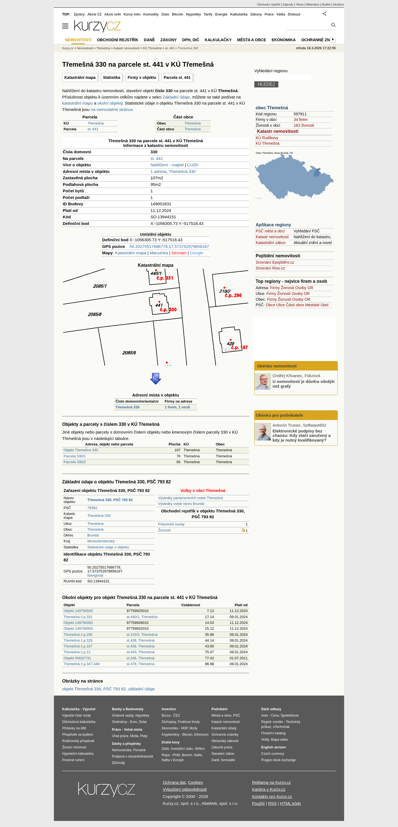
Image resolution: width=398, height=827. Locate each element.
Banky (117, 709)
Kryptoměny (170, 735)
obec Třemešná (272, 107)
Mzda (134, 736)
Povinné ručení (73, 760)
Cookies (195, 782)
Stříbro (200, 749)
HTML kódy (290, 803)
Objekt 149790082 (78, 623)
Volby (265, 740)
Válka (280, 14)
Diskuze (294, 14)
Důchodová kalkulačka (78, 722)
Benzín (187, 755)
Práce (269, 14)
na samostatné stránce (112, 109)
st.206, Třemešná (141, 658)
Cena (275, 715)
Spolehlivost (290, 715)
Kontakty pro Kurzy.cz (272, 796)
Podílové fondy (189, 722)
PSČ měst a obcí (270, 231)
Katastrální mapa (80, 77)
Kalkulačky (218, 40)
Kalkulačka (239, 14)
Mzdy (194, 728)
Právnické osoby (171, 524)
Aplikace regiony (273, 224)
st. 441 (93, 129)
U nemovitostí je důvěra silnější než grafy (303, 383)
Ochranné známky (321, 40)
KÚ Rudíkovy (267, 138)
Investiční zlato (182, 749)
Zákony (256, 14)
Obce (270, 305)
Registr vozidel (272, 722)
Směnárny (119, 722)
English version (273, 747)
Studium (338, 4)
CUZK (192, 164)
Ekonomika (284, 40)
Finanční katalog (273, 733)
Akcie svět (112, 14)
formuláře (228, 760)
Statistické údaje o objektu (108, 547)
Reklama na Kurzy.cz (271, 782)
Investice (169, 709)
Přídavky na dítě (74, 728)
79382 (92, 508)
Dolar (143, 722)
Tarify (208, 14)
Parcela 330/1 (75, 456)
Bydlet (326, 4)
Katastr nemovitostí (277, 131)
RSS (272, 803)
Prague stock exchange (278, 760)
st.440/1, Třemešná (142, 617)
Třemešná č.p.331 (78, 617)
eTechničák (281, 727)
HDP (184, 728)
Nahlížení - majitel (167, 164)
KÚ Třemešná (267, 143)
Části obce (295, 305)
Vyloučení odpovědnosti (185, 789)
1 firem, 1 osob (177, 407)
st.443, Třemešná (141, 652)
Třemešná (96, 123)
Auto (264, 715)
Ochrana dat (174, 782)
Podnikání (219, 709)
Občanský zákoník (225, 741)
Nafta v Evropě (173, 760)
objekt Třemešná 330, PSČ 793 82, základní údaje (108, 688)
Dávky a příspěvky (126, 744)
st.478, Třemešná (141, 664)
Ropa (166, 755)
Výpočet (88, 709)
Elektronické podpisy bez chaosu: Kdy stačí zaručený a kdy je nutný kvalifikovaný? (302, 435)
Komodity (150, 14)
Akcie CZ (94, 14)
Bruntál (93, 535)
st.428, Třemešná (141, 646)
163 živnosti (304, 125)
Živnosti (164, 530)
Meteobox (313, 4)
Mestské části (317, 305)
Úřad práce (120, 736)
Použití (258, 803)
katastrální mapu (77, 103)
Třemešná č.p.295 (78, 634)
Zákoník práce (221, 747)
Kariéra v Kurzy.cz (269, 789)
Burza (166, 715)
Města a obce (251, 40)
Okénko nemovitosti (276, 366)
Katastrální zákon (271, 242)
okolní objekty (110, 103)
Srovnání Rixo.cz (270, 268)
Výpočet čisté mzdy (76, 715)
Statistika (111, 77)
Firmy (275, 288)
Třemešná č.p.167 (78, 646)
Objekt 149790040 (78, 611)
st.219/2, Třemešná (142, 634)
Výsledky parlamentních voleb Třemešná (190, 498)
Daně (149, 40)
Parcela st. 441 (177, 77)
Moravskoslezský (101, 541)
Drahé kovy (171, 742)
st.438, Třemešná (141, 640)
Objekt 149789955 (78, 628)
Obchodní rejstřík (268, 4)
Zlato (165, 14)
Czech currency (272, 754)
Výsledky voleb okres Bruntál (181, 504)
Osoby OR (304, 288)
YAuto (300, 4)
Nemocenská (121, 750)
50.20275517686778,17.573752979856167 (169, 246)
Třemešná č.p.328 (78, 640)
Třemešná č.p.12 (77, 652)
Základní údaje (176, 97)
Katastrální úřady (224, 728)
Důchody (118, 763)
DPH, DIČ (190, 40)
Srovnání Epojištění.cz (275, 262)
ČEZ (176, 715)
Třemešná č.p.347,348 (82, 664)
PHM (176, 755)
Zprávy (79, 14)
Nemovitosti (85, 48)
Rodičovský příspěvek (78, 741)
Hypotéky (193, 14)
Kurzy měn (132, 14)
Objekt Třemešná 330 (81, 450)
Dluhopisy (169, 722)
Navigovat (95, 575)
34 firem (301, 119)
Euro (133, 722)
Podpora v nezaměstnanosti (132, 756)
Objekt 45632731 (77, 658)
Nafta (198, 755)
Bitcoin (177, 14)
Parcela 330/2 (75, 462)
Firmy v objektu (142, 77)
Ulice (280, 305)
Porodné (139, 750)
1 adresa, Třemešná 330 (173, 171)
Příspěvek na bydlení (77, 735)
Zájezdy (287, 4)
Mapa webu (279, 740)
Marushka (159, 252)
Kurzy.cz (68, 48)
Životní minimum (74, 747)
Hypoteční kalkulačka (77, 754)
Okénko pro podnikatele (279, 415)
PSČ (236, 715)
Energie (221, 14)
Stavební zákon (222, 754)
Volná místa (133, 730)
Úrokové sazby (122, 715)
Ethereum (201, 735)
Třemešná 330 (128, 407)
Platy (144, 736)
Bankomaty (134, 709)
